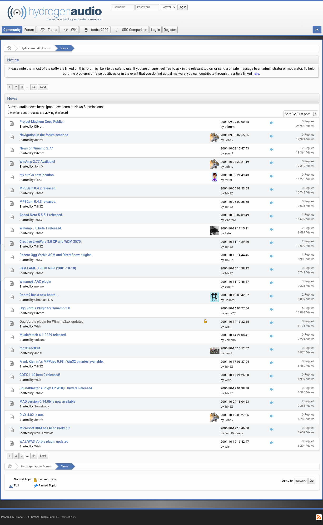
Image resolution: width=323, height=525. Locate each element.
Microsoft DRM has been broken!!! (45, 428)
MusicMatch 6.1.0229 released (43, 335)
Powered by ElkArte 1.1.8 (15, 517)
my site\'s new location (37, 175)
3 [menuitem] (22, 87)
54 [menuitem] (33, 87)
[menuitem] (27, 87)
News (64, 48)
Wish (37, 326)
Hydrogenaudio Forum (35, 48)
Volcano (39, 340)
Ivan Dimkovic (43, 433)
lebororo (230, 220)
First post (304, 114)
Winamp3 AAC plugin (35, 281)
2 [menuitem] (16, 87)
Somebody (41, 406)
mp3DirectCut (30, 348)
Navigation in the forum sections (44, 135)
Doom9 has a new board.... (39, 295)
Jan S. (38, 353)
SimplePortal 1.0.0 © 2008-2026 (58, 517)
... (27, 87)
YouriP (229, 153)
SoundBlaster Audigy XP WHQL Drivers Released (56, 388)
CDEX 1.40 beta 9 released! (40, 375)
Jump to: (287, 480)
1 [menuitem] (9, 87)
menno (39, 286)
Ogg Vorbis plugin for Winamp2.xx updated (52, 321)
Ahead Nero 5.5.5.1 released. (41, 215)
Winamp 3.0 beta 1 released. (41, 228)
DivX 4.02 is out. (32, 415)
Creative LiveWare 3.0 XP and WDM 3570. (51, 241)
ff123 (38, 180)
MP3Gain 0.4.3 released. (38, 201)
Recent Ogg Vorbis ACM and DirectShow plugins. (56, 255)
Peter (228, 233)
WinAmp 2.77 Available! (37, 161)
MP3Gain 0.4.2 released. (38, 188)
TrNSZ (38, 193)
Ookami (229, 300)
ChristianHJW (43, 300)
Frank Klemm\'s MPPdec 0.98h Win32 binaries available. (62, 361)
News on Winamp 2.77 (36, 148)
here (256, 73)
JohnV (38, 140)
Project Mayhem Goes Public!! (42, 122)
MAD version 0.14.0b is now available (47, 401)
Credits (35, 517)
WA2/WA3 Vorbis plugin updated (44, 441)
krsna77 (230, 313)
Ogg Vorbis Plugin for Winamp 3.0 (45, 308)
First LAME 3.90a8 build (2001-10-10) (48, 268)
